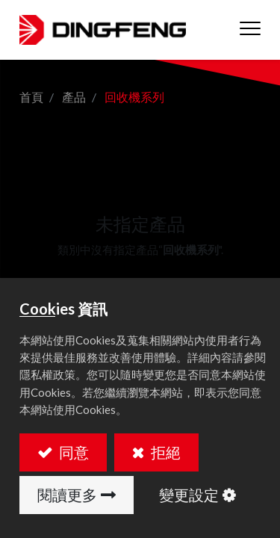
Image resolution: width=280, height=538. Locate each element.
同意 (72, 452)
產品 (74, 97)
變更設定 (189, 495)
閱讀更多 (67, 495)
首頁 (31, 97)
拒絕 (164, 452)
